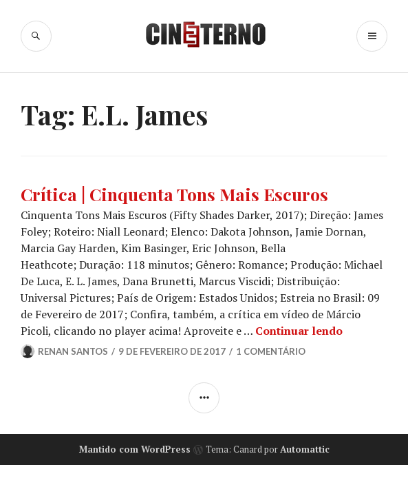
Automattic (305, 449)
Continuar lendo (299, 330)
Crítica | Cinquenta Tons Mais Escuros (174, 194)
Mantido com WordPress (135, 449)
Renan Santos (73, 351)
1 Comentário (270, 351)
